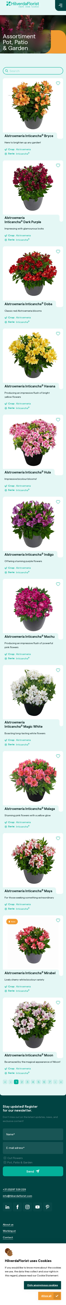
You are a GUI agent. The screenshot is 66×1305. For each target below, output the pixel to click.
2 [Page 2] (22, 1081)
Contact (8, 1237)
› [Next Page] (55, 1081)
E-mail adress (15, 1147)
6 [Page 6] (44, 1081)
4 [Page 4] (33, 1081)
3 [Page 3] (27, 1081)
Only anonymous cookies (42, 1285)
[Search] (33, 70)
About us (8, 1224)
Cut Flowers (13, 1158)
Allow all (46, 1295)
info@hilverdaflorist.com (17, 1195)
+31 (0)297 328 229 (14, 1189)
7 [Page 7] (50, 1081)
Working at (9, 1230)
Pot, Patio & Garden (18, 1162)
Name (10, 1134)
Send (30, 1171)
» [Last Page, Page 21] (61, 1081)
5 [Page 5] (38, 1081)
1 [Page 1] (16, 1081)
